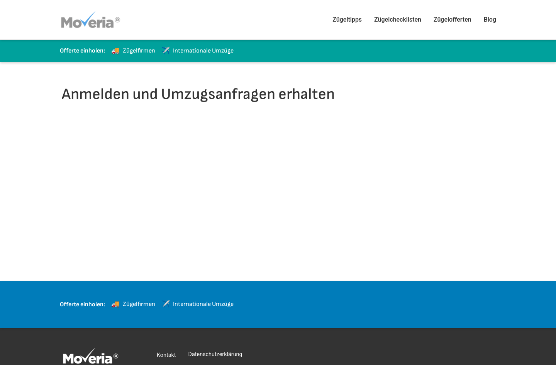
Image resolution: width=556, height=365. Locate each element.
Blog (490, 19)
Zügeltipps (347, 19)
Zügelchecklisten (397, 19)
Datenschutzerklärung (215, 354)
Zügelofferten (452, 19)
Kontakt (166, 355)
